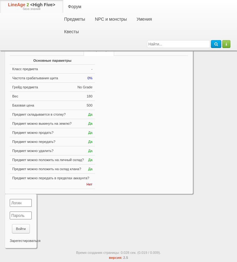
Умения (144, 19)
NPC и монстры (111, 19)
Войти (21, 229)
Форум (74, 6)
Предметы (74, 19)
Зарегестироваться (25, 241)
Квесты (71, 31)
